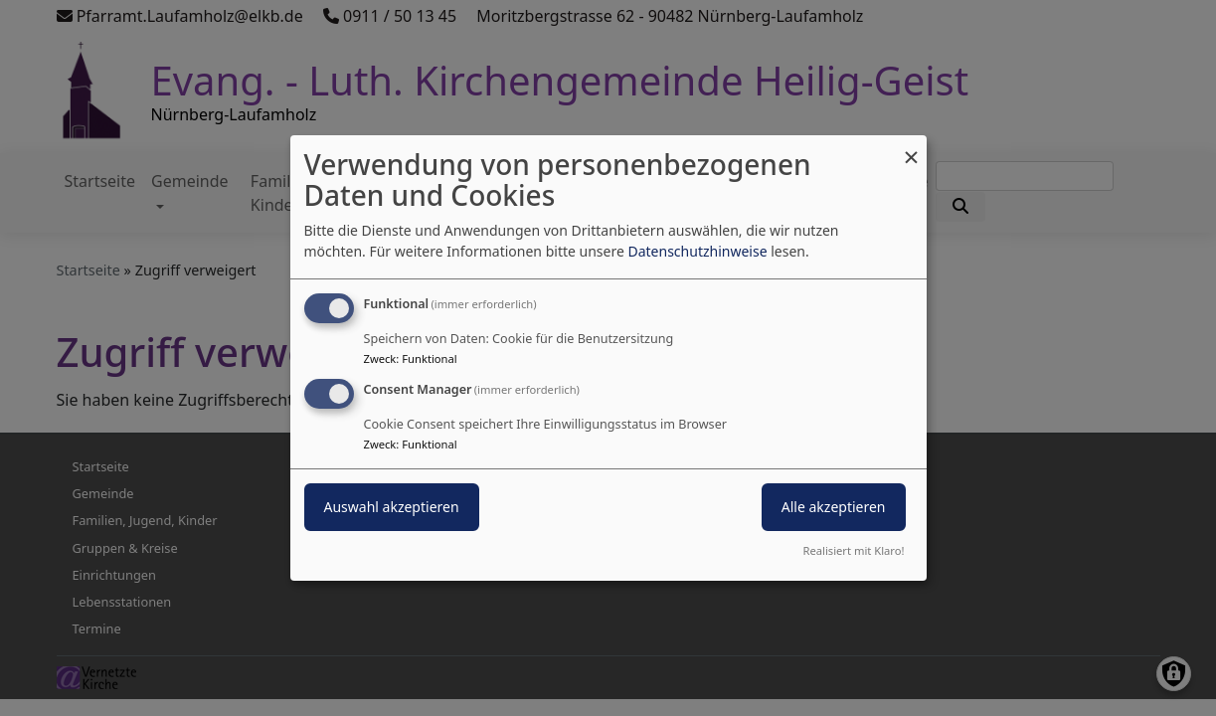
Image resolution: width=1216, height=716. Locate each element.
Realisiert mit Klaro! (854, 550)
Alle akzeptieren (834, 506)
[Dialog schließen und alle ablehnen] (912, 147)
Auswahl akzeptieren (391, 506)
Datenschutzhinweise (697, 251)
